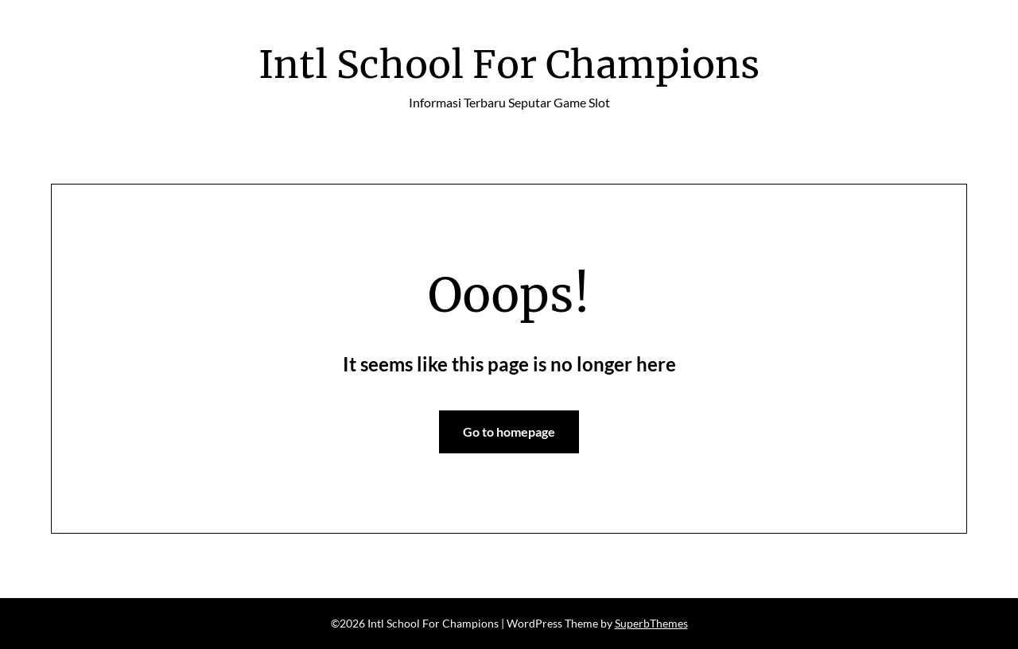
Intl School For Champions (509, 64)
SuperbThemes (651, 623)
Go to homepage (509, 431)
